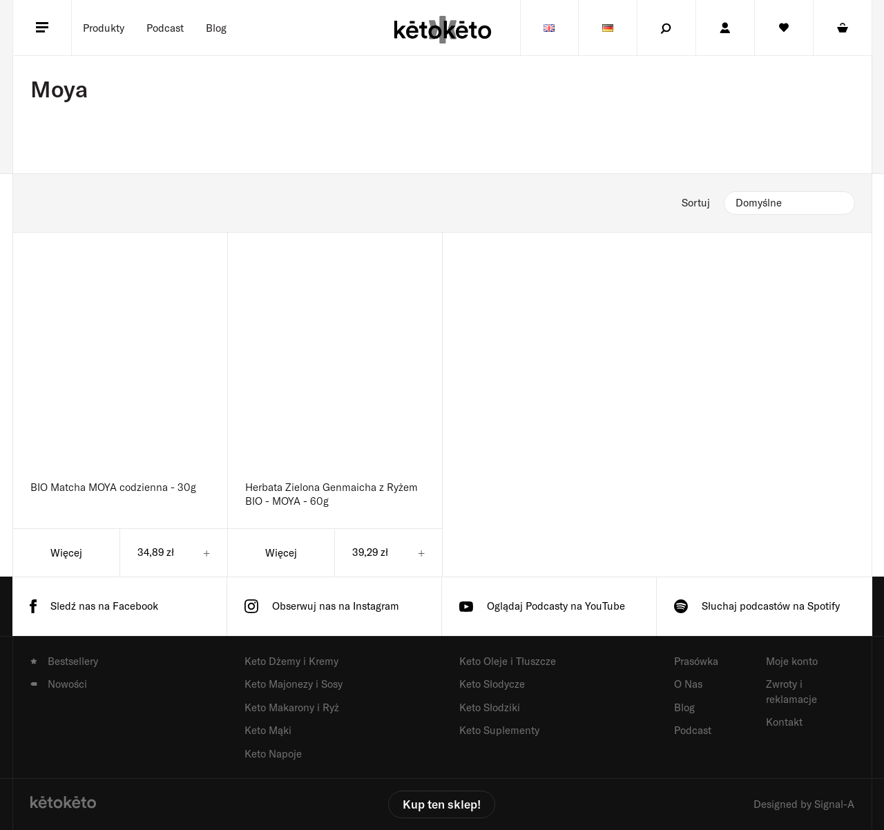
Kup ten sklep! (442, 804)
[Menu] (42, 27)
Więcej (66, 552)
